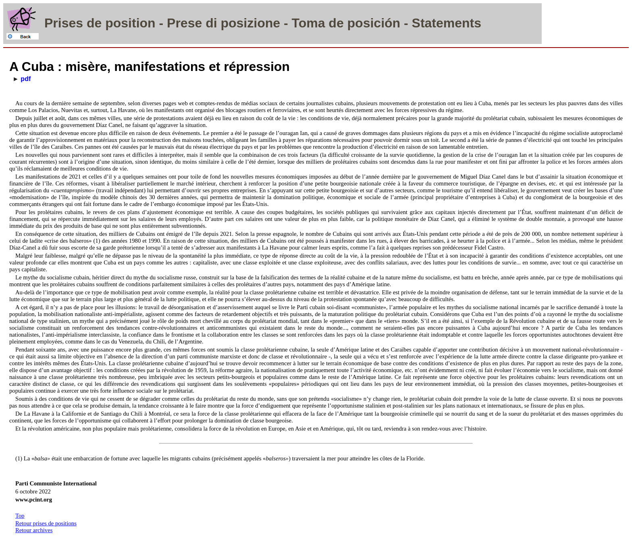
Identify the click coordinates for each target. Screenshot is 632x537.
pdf (26, 78)
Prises (63, 23)
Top (20, 515)
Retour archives (33, 530)
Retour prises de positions (46, 523)
